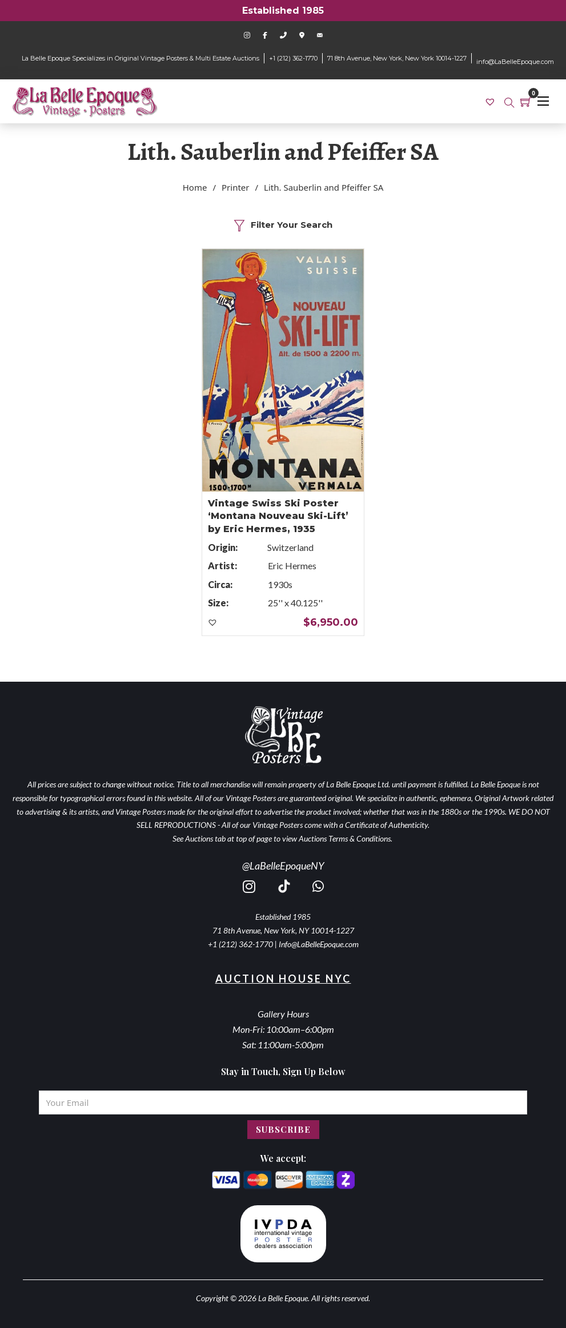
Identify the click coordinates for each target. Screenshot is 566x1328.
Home (195, 187)
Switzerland (290, 547)
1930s (280, 584)
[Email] (283, 1102)
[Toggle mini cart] (526, 101)
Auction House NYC (283, 978)
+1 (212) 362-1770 (293, 58)
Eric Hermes (292, 565)
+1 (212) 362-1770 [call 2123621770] (240, 944)
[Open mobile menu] (543, 101)
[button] (213, 623)
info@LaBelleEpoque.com (515, 62)
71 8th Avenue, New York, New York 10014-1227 (397, 58)
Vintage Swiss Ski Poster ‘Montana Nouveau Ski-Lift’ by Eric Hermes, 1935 (278, 516)
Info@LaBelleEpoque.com (319, 944)
